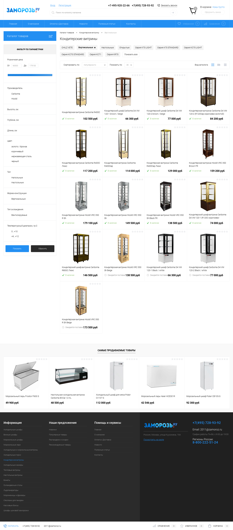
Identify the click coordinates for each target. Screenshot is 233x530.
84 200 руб (208, 120)
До (25, 65)
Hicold (14, 98)
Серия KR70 (112, 54)
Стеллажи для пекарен (13, 500)
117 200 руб (81, 172)
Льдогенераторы (11, 490)
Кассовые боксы (11, 505)
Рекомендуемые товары (60, 445)
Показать (17, 248)
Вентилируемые (19, 215)
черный (15, 161)
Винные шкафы (10, 435)
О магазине (33, 24)
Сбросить (42, 248)
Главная (13, 24)
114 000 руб (123, 172)
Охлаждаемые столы (13, 485)
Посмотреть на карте (154, 439)
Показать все (130, 54)
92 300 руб (192, 402)
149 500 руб (123, 224)
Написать (11, 526)
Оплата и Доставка (59, 24)
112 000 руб (103, 402)
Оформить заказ (213, 12)
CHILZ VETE (67, 47)
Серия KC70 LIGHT (193, 47)
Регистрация (65, 5)
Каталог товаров (30, 36)
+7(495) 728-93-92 (143, 5)
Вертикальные (18, 199)
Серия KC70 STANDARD (73, 54)
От (8, 65)
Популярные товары (58, 435)
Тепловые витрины (12, 470)
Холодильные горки (12, 455)
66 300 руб (123, 120)
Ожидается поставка (114, 275)
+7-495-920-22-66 (119, 5)
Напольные (17, 177)
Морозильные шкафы (13, 440)
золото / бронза (19, 146)
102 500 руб (81, 120)
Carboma (15, 94)
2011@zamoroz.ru (211, 429)
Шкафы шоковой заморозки (16, 510)
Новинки (53, 429)
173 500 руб (81, 329)
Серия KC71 (95, 54)
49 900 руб (12, 402)
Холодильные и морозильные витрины (21, 450)
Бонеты (7, 480)
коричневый (17, 151)
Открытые (124, 47)
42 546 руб (147, 402)
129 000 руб (166, 172)
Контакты (131, 24)
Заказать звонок (169, 5)
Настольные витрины (13, 475)
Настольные (17, 182)
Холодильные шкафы (13, 429)
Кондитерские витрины (14, 460)
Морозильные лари (12, 445)
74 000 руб (208, 224)
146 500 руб (81, 277)
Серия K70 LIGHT (143, 47)
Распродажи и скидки (58, 440)
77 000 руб (166, 120)
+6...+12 (15, 236)
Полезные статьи (106, 24)
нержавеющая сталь (21, 156)
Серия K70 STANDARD (167, 47)
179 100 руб (81, 224)
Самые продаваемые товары (116, 350)
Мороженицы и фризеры (14, 495)
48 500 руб (57, 402)
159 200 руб (208, 172)
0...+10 (14, 231)
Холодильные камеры (13, 465)
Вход (52, 5)
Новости (83, 24)
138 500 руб (166, 224)
